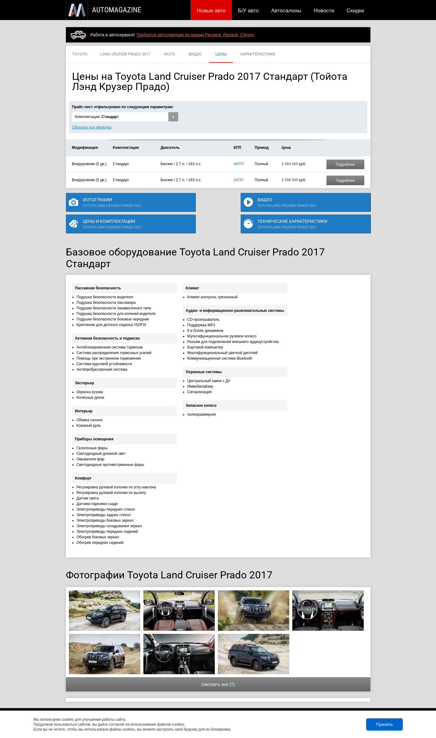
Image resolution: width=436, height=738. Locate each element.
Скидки (355, 10)
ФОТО (169, 54)
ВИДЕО (195, 54)
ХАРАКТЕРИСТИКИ (257, 54)
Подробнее (345, 164)
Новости (324, 10)
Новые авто (211, 10)
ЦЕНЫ (221, 54)
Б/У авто (248, 10)
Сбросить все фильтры (92, 127)
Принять (384, 724)
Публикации (105, 701)
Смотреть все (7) (217, 672)
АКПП (238, 180)
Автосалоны (286, 10)
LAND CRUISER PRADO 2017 (125, 54)
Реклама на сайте (297, 701)
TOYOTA (79, 54)
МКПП (239, 164)
